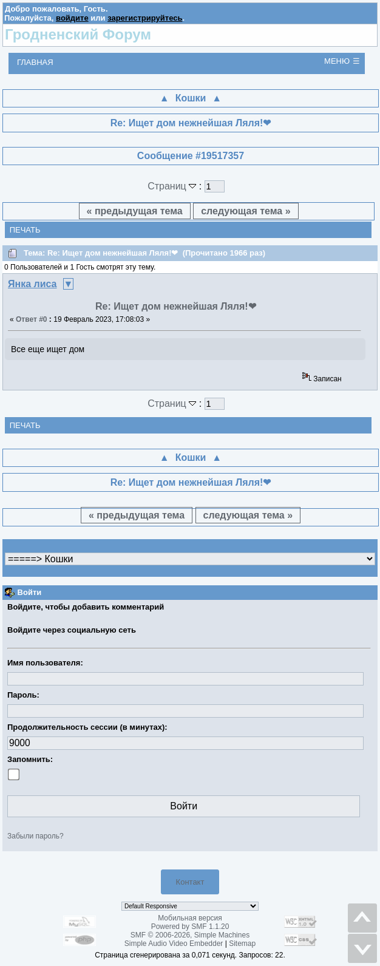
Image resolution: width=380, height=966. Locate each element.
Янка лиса (32, 284)
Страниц (173, 186)
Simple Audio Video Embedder (173, 943)
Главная (35, 62)
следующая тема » (245, 211)
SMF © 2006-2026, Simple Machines (190, 935)
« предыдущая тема (135, 211)
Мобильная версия (190, 918)
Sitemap (242, 943)
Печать (25, 229)
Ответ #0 (31, 319)
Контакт (190, 881)
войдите (72, 17)
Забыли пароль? (35, 836)
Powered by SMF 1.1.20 (190, 926)
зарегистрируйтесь (144, 17)
